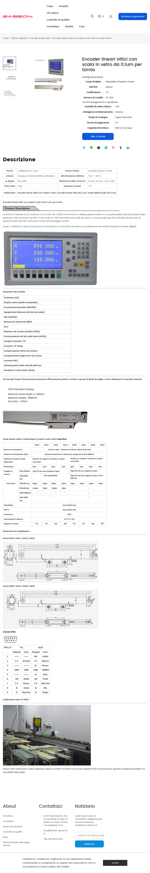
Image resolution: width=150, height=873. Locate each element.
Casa (50, 6)
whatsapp (106, 148)
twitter (99, 148)
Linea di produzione (12, 827)
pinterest (113, 148)
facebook (84, 148)
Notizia (69, 26)
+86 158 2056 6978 (53, 839)
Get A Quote (98, 136)
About (9, 807)
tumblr (121, 148)
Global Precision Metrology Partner (16, 844)
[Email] (89, 836)
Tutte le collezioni (19, 38)
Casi (81, 26)
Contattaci (53, 26)
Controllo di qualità (58, 20)
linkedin (128, 148)
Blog (5, 838)
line (92, 148)
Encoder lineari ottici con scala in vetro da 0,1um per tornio (82, 38)
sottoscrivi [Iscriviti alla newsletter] (89, 844)
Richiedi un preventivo (132, 16)
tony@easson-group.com (55, 833)
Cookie (41, 859)
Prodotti (63, 6)
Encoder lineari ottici (40, 38)
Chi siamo (53, 13)
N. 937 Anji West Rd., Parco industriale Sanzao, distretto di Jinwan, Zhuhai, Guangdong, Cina (55, 821)
